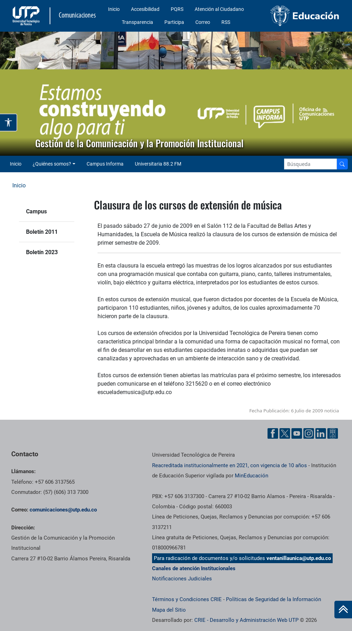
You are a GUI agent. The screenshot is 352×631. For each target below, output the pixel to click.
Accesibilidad (145, 9)
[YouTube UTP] (296, 433)
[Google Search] (310, 164)
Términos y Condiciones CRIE (187, 599)
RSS (225, 22)
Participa (174, 22)
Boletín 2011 (42, 231)
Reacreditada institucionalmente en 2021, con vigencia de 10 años (229, 465)
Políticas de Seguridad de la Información (273, 599)
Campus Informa (105, 164)
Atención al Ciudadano (219, 9)
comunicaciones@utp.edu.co (63, 510)
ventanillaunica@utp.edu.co (298, 558)
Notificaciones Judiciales (182, 578)
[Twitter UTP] (284, 433)
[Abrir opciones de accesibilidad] (8, 122)
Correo (202, 22)
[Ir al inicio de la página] (343, 609)
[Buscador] (342, 164)
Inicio (114, 9)
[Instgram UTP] (308, 433)
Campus (36, 211)
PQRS (177, 9)
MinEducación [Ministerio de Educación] (251, 475)
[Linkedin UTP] (320, 433)
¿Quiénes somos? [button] (52, 164)
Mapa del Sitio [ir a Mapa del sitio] (169, 610)
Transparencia (137, 22)
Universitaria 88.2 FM (158, 164)
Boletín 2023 (42, 252)
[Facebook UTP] (273, 433)
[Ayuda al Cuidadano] (332, 433)
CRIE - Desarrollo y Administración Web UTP (246, 620)
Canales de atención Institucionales (193, 568)
